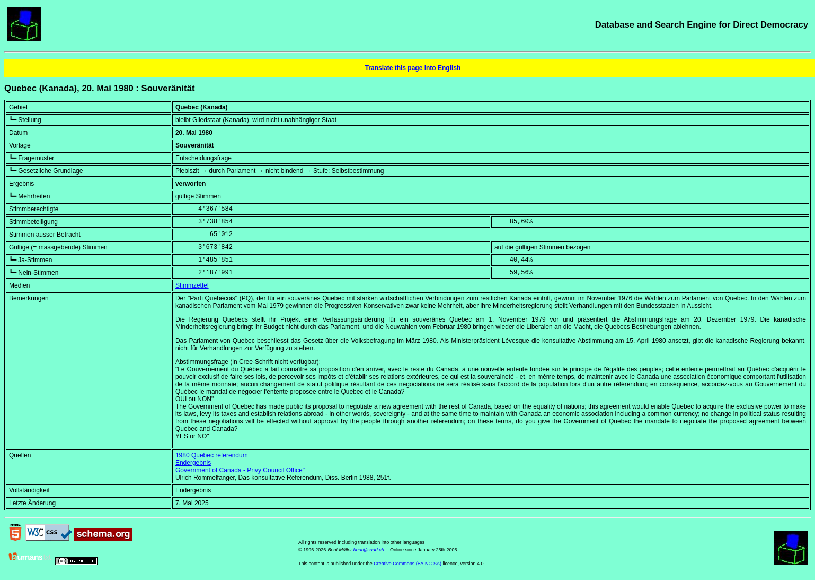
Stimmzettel (192, 285)
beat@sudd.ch (368, 549)
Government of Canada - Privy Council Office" (240, 470)
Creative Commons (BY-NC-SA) (407, 563)
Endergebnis (193, 462)
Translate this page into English (413, 68)
